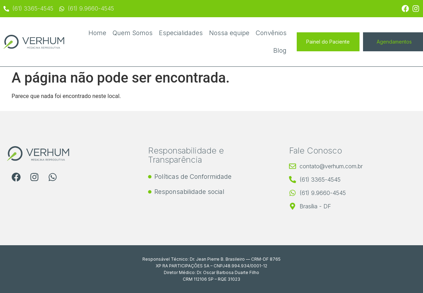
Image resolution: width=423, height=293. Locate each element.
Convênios (271, 33)
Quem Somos (133, 33)
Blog (280, 50)
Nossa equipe (229, 33)
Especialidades (181, 33)
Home (97, 33)
